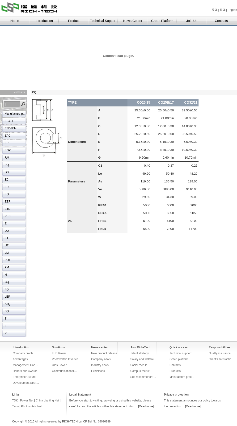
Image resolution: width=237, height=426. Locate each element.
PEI (7, 333)
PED (8, 216)
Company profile (23, 353)
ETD (7, 209)
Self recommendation (143, 377)
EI (6, 223)
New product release (104, 353)
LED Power (59, 353)
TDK (15, 400)
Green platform (178, 359)
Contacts (175, 365)
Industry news (100, 365)
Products (175, 371)
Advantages (20, 359)
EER (8, 201)
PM (7, 267)
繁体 (222, 10)
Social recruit (138, 365)
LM (7, 252)
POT (8, 260)
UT (6, 245)
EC (7, 179)
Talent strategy (139, 353)
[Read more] (146, 406)
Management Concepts (26, 365)
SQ (7, 311)
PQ (7, 165)
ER (7, 187)
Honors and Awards (25, 371)
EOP (8, 150)
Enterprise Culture (24, 377)
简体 (214, 10)
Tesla (16, 406)
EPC (8, 135)
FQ (7, 289)
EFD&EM (11, 128)
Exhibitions (98, 371)
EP (6, 143)
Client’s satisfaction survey (222, 359)
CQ (7, 282)
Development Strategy (26, 382)
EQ (7, 194)
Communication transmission (65, 371)
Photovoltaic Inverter (65, 359)
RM (7, 157)
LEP (7, 296)
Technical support (180, 353)
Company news (101, 359)
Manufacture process (15, 113)
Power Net (26, 400)
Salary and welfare (142, 359)
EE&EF (9, 121)
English (232, 10)
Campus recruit (139, 371)
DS (7, 172)
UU (7, 230)
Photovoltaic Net (31, 406)
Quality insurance (220, 353)
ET (6, 238)
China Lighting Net (47, 400)
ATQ (7, 304)
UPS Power (59, 365)
